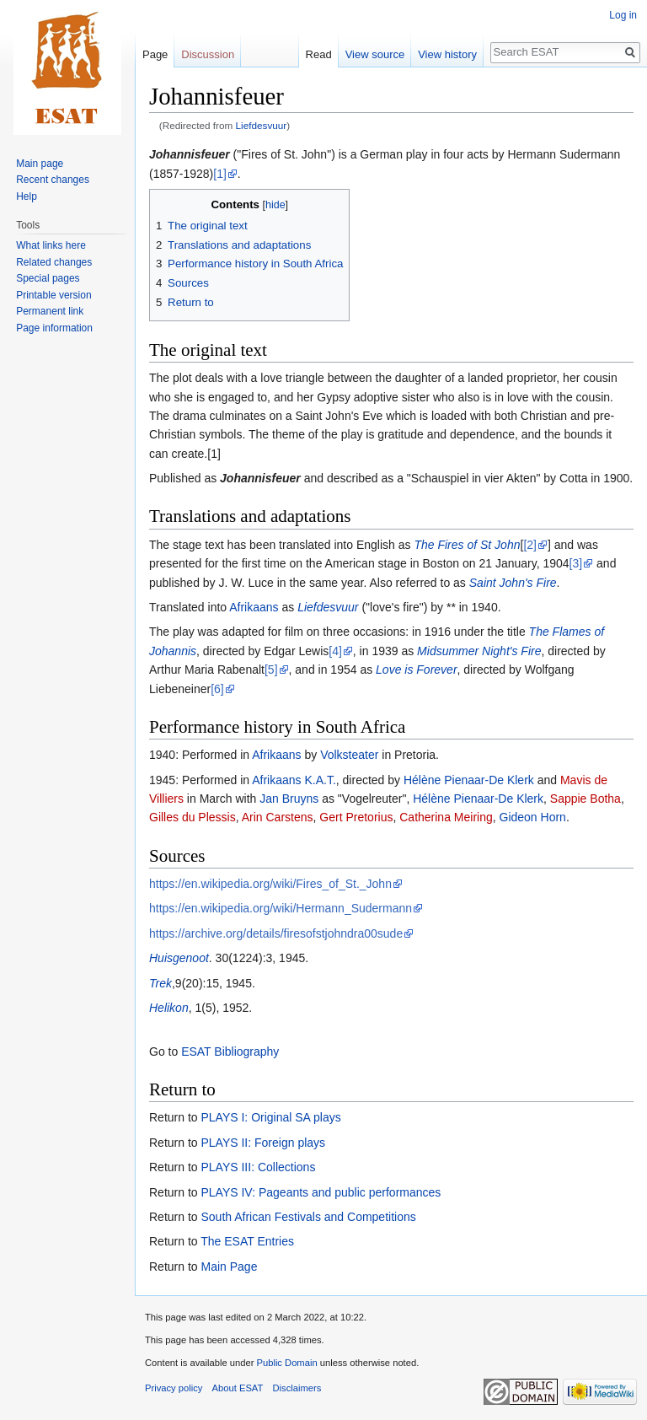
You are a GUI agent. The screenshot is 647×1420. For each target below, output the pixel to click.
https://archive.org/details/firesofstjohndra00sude (276, 933)
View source (375, 54)
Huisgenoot (179, 958)
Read (319, 54)
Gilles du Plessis (192, 817)
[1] (220, 173)
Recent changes (52, 180)
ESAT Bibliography (230, 1051)
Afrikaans (253, 607)
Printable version (53, 295)
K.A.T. (319, 780)
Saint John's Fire (513, 582)
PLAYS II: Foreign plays (263, 1142)
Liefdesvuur (261, 125)
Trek (160, 983)
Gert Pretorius (356, 817)
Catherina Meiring (446, 817)
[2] (530, 544)
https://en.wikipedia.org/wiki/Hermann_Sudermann (280, 908)
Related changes (54, 262)
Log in (623, 15)
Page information (54, 328)
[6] (217, 689)
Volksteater (349, 754)
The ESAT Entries (247, 1241)
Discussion (207, 54)
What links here (51, 245)
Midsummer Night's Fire (479, 651)
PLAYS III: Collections (258, 1167)
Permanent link (49, 311)
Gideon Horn (533, 817)
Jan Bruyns (288, 798)
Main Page (229, 1266)
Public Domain (286, 1363)
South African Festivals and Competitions (308, 1217)
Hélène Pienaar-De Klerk (469, 780)
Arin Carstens (277, 817)
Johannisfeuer (189, 154)
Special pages (47, 278)
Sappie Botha (585, 798)
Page (155, 54)
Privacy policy (173, 1388)
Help (26, 196)
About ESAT (238, 1388)
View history (447, 54)
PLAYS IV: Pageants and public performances (321, 1192)
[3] (576, 563)
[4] (335, 651)
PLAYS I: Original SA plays (270, 1117)
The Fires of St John (467, 544)
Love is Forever (416, 669)
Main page (39, 163)
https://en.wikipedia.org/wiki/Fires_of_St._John (270, 883)
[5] (271, 669)
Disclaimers (297, 1388)
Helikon (169, 1007)
